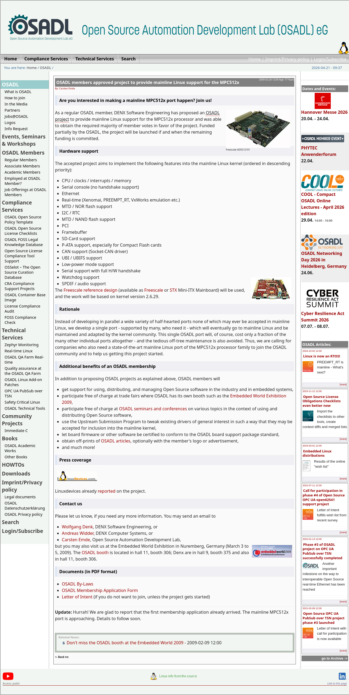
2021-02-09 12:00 (312, 608)
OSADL (45, 67)
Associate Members (22, 166)
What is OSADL (18, 91)
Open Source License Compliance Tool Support (23, 256)
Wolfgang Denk (77, 527)
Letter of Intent (77, 597)
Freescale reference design (90, 290)
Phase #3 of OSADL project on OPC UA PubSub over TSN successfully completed (322, 551)
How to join (15, 97)
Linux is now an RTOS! (321, 356)
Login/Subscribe (330, 59)
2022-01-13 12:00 (312, 539)
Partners (12, 110)
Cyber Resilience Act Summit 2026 (322, 314)
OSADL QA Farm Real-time (24, 359)
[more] (343, 384)
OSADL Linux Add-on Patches (23, 382)
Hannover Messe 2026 (324, 109)
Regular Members (21, 159)
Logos (10, 122)
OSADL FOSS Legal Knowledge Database (24, 242)
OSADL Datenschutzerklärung (25, 505)
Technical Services (14, 334)
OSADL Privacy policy (23, 514)
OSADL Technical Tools (25, 408)
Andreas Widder (78, 533)
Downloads (16, 473)
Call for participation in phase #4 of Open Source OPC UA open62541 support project (324, 497)
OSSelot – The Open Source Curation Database (22, 272)
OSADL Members (23, 152)
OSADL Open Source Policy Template (23, 219)
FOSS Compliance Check (20, 320)
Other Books (16, 456)
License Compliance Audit (22, 308)
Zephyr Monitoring (22, 344)
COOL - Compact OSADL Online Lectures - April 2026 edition (322, 201)
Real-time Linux (18, 350)
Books (9, 438)
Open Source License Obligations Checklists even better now (322, 401)
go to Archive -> (334, 658)
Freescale (153, 290)
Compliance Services (17, 206)
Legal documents (20, 496)
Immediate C (16, 430)
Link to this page (337, 683)
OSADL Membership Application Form (100, 590)
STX (173, 290)
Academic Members (22, 172)
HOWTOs (13, 464)
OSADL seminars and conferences (153, 409)
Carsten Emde (76, 540)
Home (254, 59)
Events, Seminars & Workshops (24, 140)
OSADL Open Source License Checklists (23, 231)
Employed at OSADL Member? (23, 181)
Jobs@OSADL (16, 116)
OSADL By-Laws (77, 584)
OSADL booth (95, 552)
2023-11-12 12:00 (312, 391)
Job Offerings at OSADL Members (25, 192)
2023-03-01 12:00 (312, 445)
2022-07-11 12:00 (312, 485)
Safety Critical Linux (22, 402)
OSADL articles (115, 441)
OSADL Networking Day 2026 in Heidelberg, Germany (324, 257)
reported (106, 491)
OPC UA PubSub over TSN (24, 393)
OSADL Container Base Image (25, 297)
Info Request (16, 128)
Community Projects (17, 419)
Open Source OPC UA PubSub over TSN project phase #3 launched (323, 618)
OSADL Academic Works (20, 448)
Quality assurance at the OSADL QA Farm (23, 371)
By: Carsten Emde (65, 88)
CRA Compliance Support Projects (20, 286)
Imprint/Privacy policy (287, 59)
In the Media (16, 104)
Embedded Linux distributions (317, 453)
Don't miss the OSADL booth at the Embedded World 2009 (125, 643)
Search (10, 522)
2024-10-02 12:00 (312, 351)
